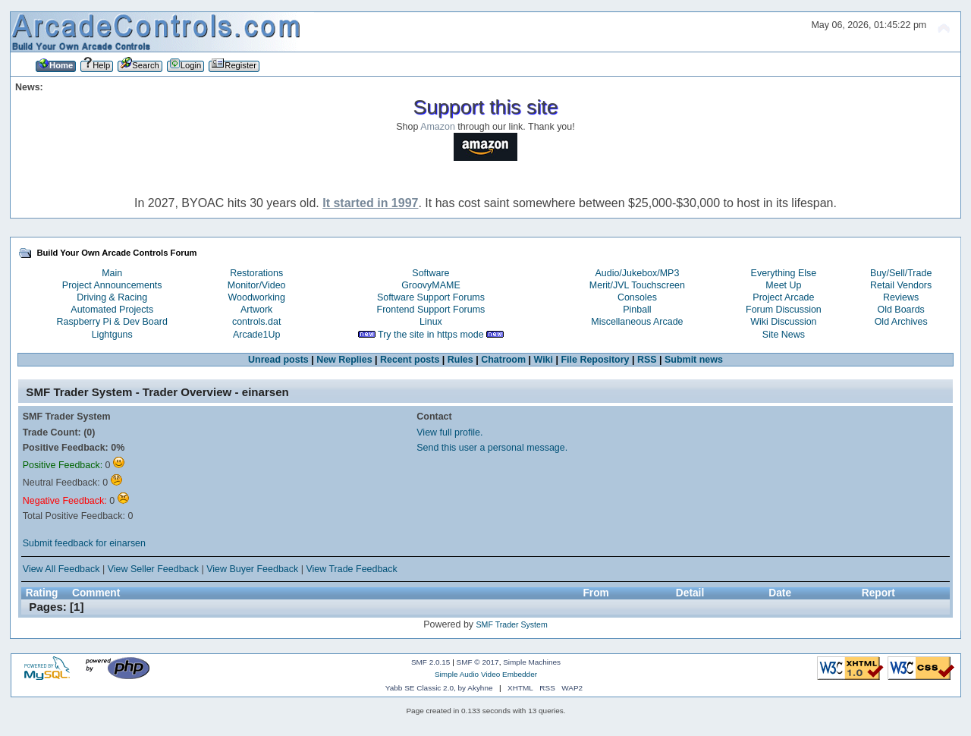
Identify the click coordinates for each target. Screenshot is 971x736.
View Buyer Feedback (252, 569)
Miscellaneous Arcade (637, 321)
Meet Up (783, 285)
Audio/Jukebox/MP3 (637, 273)
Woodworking (256, 297)
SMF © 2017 (478, 662)
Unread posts (278, 359)
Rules (460, 359)
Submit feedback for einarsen (84, 543)
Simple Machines (532, 662)
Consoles (637, 297)
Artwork (256, 309)
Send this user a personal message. (491, 447)
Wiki (543, 359)
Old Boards (900, 309)
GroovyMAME (430, 285)
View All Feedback (61, 569)
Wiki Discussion (783, 321)
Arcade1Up (256, 334)
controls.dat (256, 321)
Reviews (901, 297)
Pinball (637, 309)
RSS (647, 359)
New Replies (344, 359)
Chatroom (503, 359)
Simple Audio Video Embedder (486, 674)
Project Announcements (112, 285)
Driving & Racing (112, 297)
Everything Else (784, 273)
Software (430, 273)
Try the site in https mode (431, 334)
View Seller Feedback (153, 569)
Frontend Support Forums (431, 309)
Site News (783, 334)
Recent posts (409, 359)
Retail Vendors (901, 285)
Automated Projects (112, 309)
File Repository (595, 359)
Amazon (437, 126)
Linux (431, 321)
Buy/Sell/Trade (901, 273)
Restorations (256, 273)
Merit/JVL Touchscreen (637, 285)
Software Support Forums (431, 297)
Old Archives (901, 321)
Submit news (694, 359)
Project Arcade (783, 297)
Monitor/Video (257, 285)
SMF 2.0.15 (431, 662)
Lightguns (112, 334)
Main (112, 273)
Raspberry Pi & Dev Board (112, 321)
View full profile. (449, 432)
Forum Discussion (784, 309)
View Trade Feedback (351, 569)
